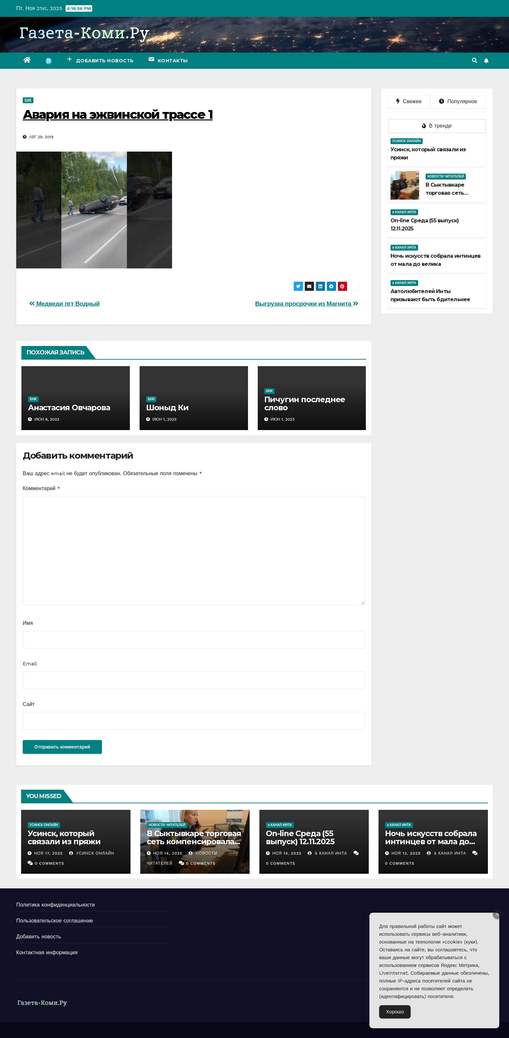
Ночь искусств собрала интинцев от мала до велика (431, 841)
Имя (28, 623)
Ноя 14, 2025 (167, 853)
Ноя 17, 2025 (48, 853)
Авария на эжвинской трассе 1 (118, 114)
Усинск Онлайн (406, 141)
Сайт (29, 704)
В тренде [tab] (437, 126)
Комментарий (41, 488)
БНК (28, 100)
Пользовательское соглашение (54, 921)
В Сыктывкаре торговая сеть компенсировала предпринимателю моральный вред (194, 845)
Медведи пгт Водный (64, 303)
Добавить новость (38, 936)
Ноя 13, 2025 (406, 853)
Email (30, 664)
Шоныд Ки (167, 407)
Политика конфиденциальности (55, 905)
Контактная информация (47, 952)
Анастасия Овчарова (69, 407)
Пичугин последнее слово (304, 403)
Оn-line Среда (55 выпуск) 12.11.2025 (300, 837)
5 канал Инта (404, 212)
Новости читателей (446, 176)
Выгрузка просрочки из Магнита (306, 303)
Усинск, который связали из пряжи (64, 837)
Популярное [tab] (458, 101)
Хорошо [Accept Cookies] (395, 1012)
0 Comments (49, 863)
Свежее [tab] (409, 101)
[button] (474, 60)
